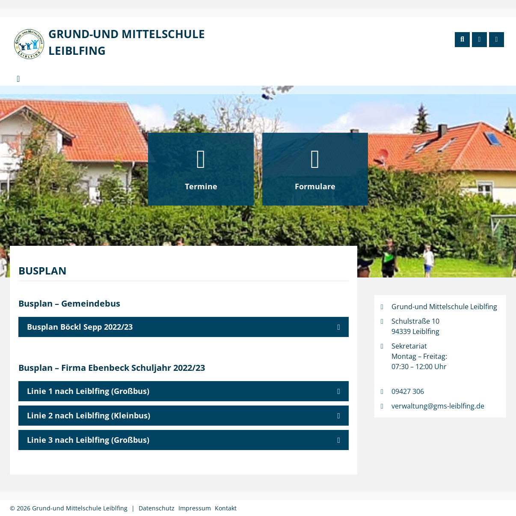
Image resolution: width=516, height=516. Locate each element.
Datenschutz (157, 508)
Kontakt (226, 508)
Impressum (194, 508)
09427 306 (407, 391)
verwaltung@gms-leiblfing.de (437, 406)
